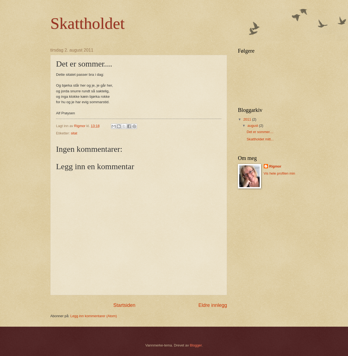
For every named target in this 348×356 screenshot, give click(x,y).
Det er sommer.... (260, 132)
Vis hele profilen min (279, 173)
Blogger (196, 345)
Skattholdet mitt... (260, 139)
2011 (247, 119)
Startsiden (124, 305)
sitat (74, 133)
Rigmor (275, 166)
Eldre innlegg (212, 305)
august (253, 126)
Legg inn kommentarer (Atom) (93, 316)
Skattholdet (87, 23)
